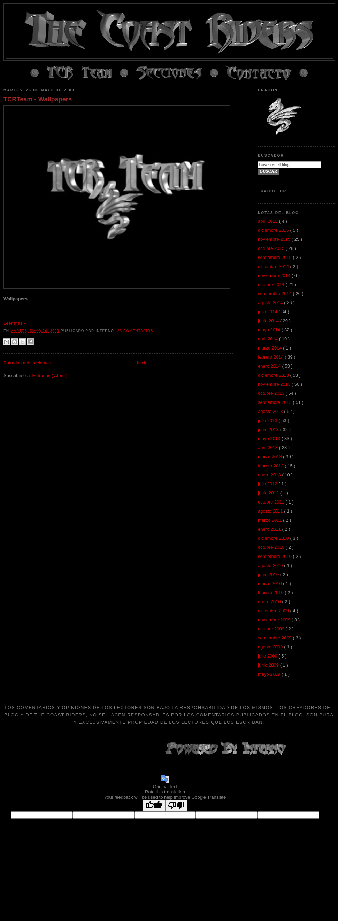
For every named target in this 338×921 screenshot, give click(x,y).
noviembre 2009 (275, 619)
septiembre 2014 (275, 293)
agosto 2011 (271, 511)
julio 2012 (268, 483)
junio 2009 (269, 665)
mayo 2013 (270, 438)
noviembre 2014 (275, 275)
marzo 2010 (270, 583)
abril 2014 (268, 338)
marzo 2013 (270, 456)
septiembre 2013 (275, 402)
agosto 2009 (271, 647)
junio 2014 (269, 320)
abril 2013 (268, 447)
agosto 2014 (271, 302)
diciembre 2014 (274, 266)
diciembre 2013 (274, 375)
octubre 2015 (272, 248)
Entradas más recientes (27, 363)
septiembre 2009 (275, 637)
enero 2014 (270, 366)
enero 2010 (270, 601)
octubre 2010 (272, 547)
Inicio (142, 363)
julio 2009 (268, 656)
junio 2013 (269, 429)
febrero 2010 (271, 592)
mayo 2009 (270, 674)
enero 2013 (270, 474)
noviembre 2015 (275, 239)
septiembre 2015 (275, 257)
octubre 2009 (272, 628)
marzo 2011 (270, 520)
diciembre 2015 (274, 230)
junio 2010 (269, 574)
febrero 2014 (271, 357)
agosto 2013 (271, 411)
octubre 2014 (272, 284)
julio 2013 (268, 420)
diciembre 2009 (274, 610)
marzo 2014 (270, 348)
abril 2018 (268, 221)
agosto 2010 (271, 565)
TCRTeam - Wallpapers (37, 99)
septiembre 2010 (275, 556)
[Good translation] (154, 805)
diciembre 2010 (274, 538)
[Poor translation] (176, 805)
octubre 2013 (272, 393)
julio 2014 (268, 311)
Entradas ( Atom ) (49, 375)
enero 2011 (270, 529)
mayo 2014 (270, 329)
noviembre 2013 (275, 384)
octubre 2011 (272, 502)
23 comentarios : (136, 331)
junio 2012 (269, 493)
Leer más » (14, 323)
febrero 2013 (271, 465)
